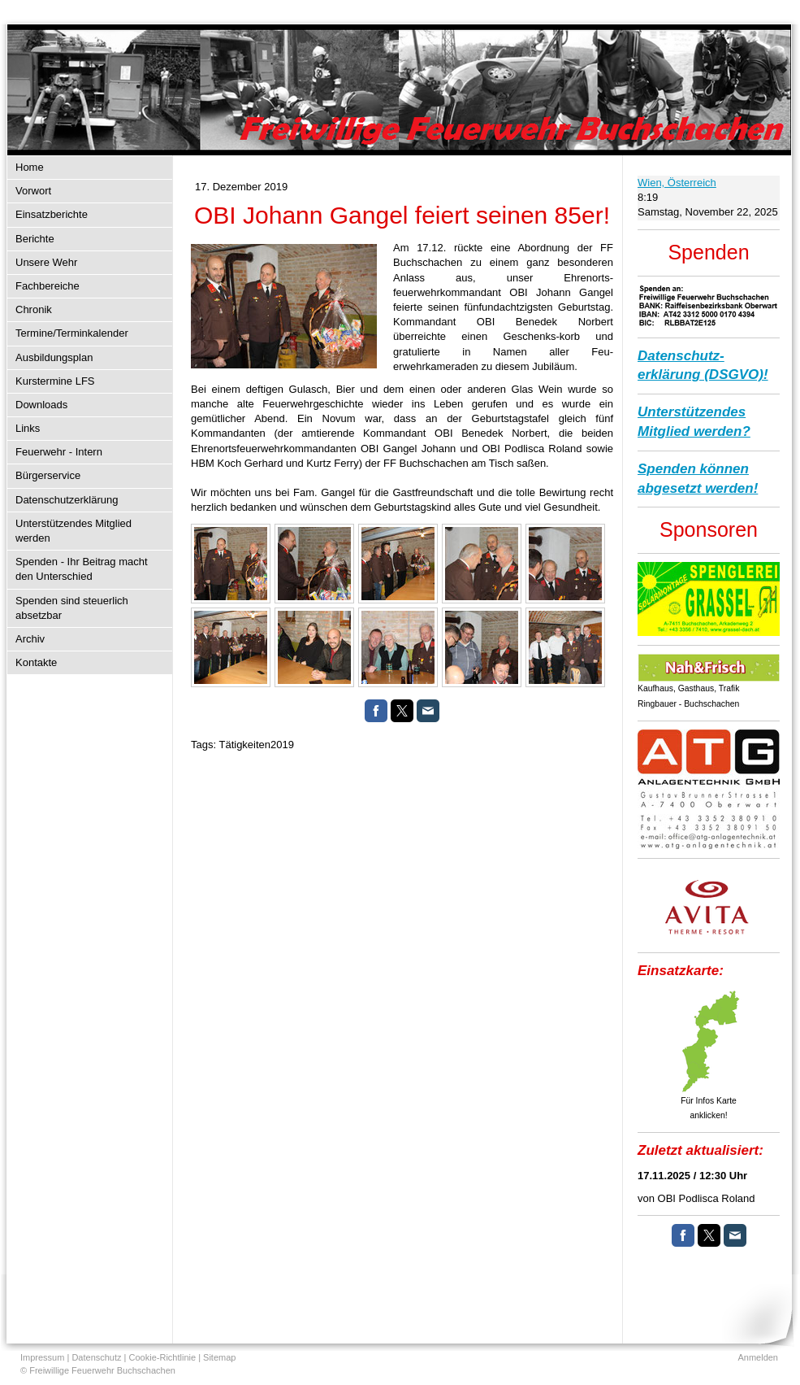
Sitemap (219, 1357)
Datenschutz (96, 1357)
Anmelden (757, 1357)
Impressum (42, 1357)
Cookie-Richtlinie (163, 1357)
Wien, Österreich (677, 182)
